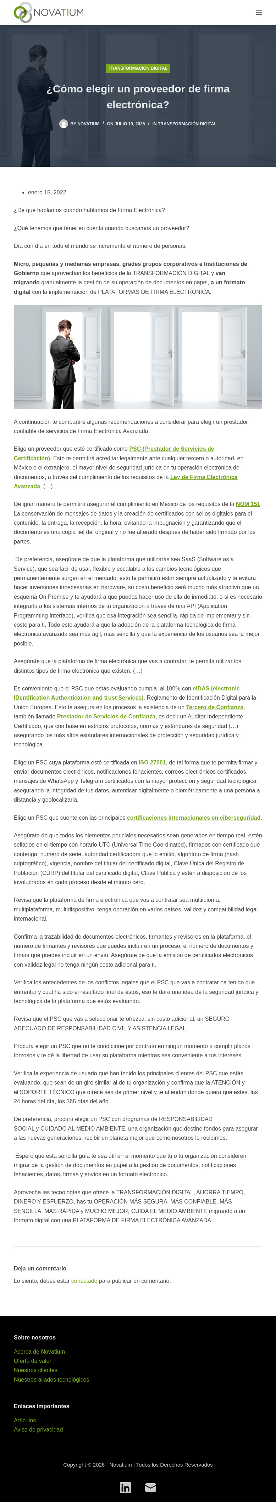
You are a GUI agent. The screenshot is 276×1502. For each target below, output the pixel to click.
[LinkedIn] (125, 1487)
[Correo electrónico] (150, 1487)
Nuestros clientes (35, 1370)
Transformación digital (138, 68)
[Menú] (259, 12)
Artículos (25, 1420)
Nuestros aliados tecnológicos (51, 1380)
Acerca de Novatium (39, 1352)
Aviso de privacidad (38, 1430)
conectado (84, 1281)
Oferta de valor (32, 1361)
